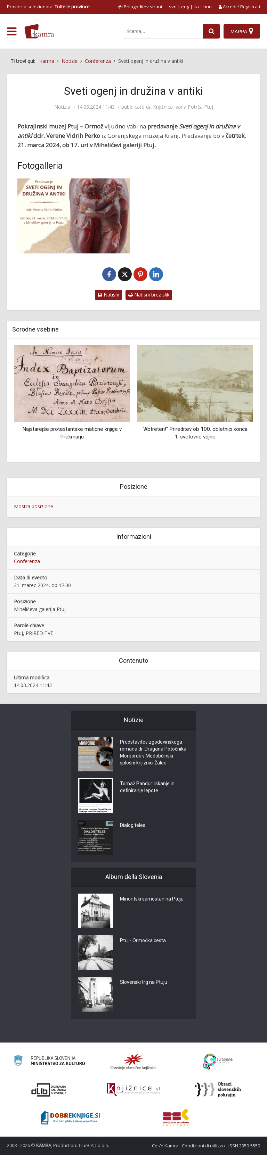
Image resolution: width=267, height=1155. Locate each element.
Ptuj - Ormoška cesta (143, 940)
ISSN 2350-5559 (244, 1146)
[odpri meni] (11, 31)
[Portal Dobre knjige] (70, 1117)
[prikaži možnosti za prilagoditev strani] (140, 6)
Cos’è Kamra (165, 1146)
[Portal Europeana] (218, 1062)
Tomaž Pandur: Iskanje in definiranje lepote (147, 787)
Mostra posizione (33, 506)
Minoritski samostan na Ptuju (152, 899)
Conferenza (27, 561)
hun (207, 6)
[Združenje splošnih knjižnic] (176, 1117)
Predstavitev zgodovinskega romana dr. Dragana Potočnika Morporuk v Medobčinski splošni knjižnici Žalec (153, 752)
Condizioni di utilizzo (203, 1146)
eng (185, 6)
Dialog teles (132, 825)
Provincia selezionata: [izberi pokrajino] (48, 6)
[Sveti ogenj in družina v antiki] (73, 215)
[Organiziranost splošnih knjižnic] (133, 1061)
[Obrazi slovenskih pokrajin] (217, 1089)
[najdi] (211, 31)
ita (196, 6)
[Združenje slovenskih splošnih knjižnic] (133, 1090)
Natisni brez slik (148, 294)
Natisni (108, 294)
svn (173, 6)
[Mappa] (242, 31)
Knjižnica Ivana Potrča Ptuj (183, 107)
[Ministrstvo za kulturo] (49, 1061)
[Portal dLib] (49, 1089)
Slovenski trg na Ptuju (143, 982)
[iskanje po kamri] (163, 31)
